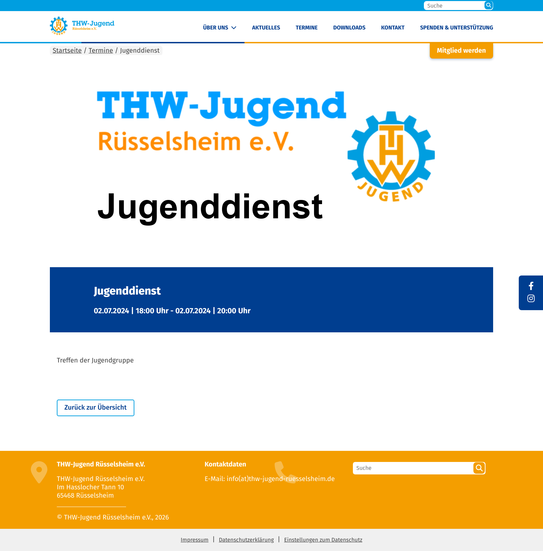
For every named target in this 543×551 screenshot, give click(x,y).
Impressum (194, 540)
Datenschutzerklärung (246, 540)
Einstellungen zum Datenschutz (323, 540)
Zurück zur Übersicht (95, 408)
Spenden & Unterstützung (456, 28)
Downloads (349, 28)
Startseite (67, 51)
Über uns (215, 28)
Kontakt (392, 28)
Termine (307, 28)
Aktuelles (266, 28)
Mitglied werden (461, 51)
